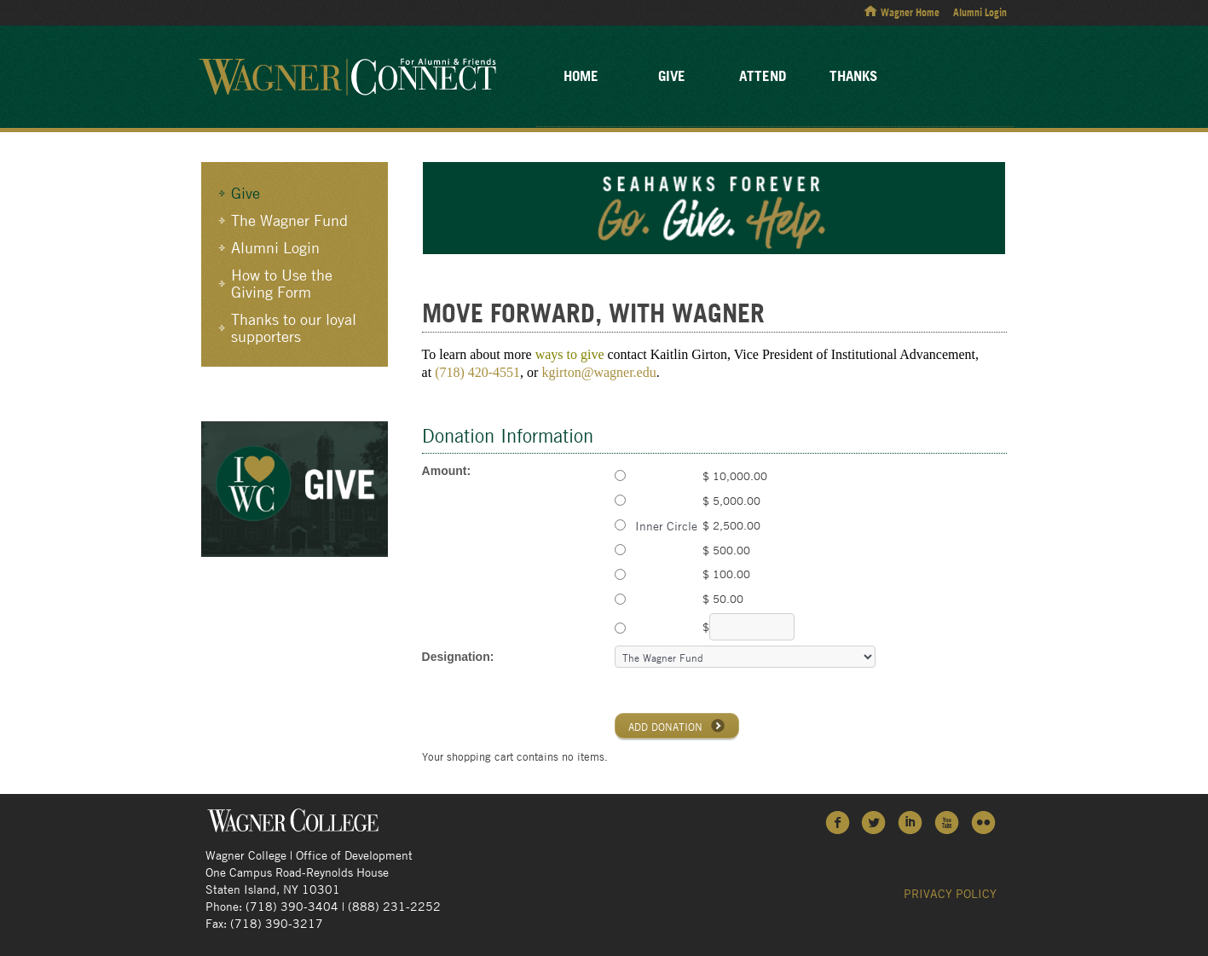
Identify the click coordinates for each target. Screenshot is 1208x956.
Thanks (853, 75)
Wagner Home (910, 12)
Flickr (984, 822)
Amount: (446, 471)
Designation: (458, 656)
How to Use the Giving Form (281, 283)
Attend (762, 75)
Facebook (837, 822)
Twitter (874, 822)
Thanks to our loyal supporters (293, 327)
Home (581, 75)
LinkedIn (911, 822)
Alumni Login (980, 12)
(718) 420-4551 (477, 372)
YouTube (947, 822)
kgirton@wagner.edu (598, 372)
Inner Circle (664, 525)
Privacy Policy (950, 893)
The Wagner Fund (289, 220)
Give (671, 75)
